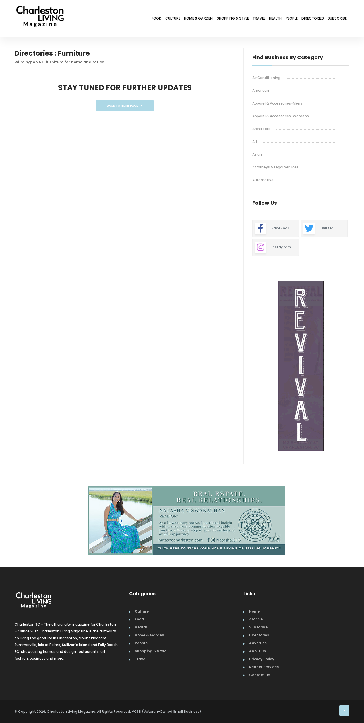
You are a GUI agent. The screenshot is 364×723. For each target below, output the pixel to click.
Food (97, 19)
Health (252, 19)
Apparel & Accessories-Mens (277, 103)
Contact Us (259, 674)
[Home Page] (40, 10)
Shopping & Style (195, 19)
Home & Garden (152, 19)
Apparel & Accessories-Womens (280, 116)
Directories (302, 19)
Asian (257, 154)
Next (354, 366)
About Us (257, 651)
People (275, 19)
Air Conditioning (266, 77)
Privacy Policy (261, 659)
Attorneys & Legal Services (275, 167)
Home (254, 611)
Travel (229, 19)
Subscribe (334, 19)
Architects (261, 128)
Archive (256, 619)
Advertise (258, 643)
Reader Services (264, 667)
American (260, 90)
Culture (120, 19)
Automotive (263, 179)
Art (254, 141)
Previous (239, 366)
